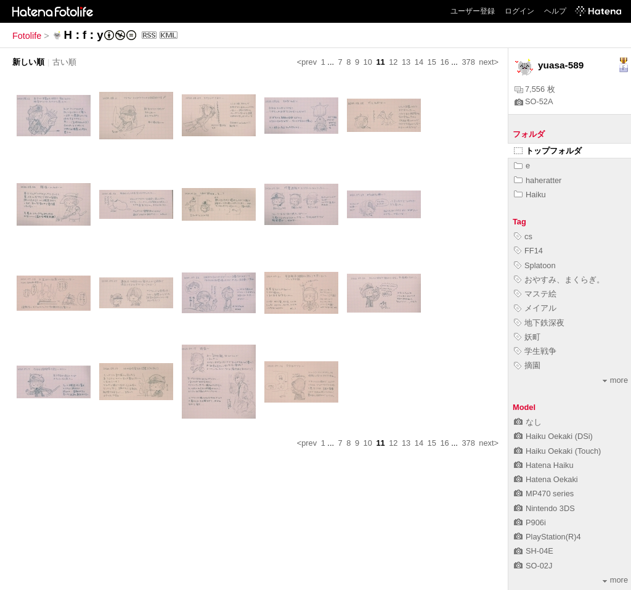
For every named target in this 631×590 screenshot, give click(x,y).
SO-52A (534, 101)
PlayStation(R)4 (547, 536)
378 (468, 62)
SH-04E (533, 550)
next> (489, 62)
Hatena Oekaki (546, 479)
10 (368, 62)
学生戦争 (535, 351)
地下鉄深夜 (539, 322)
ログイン (519, 11)
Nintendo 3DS (544, 508)
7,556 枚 (535, 89)
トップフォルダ (548, 150)
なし (528, 422)
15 (432, 62)
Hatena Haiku (544, 465)
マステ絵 (535, 293)
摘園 (527, 365)
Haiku (530, 194)
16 (444, 62)
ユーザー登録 (472, 11)
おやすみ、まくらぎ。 (559, 279)
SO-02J (533, 565)
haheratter (537, 180)
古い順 (64, 62)
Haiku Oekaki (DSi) (553, 436)
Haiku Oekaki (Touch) (557, 451)
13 (406, 62)
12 (393, 62)
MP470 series (544, 493)
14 (419, 62)
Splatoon (535, 265)
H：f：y (83, 34)
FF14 (528, 250)
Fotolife (26, 36)
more (615, 380)
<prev (307, 62)
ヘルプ (555, 11)
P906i (530, 522)
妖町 (527, 337)
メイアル (535, 308)
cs (523, 236)
